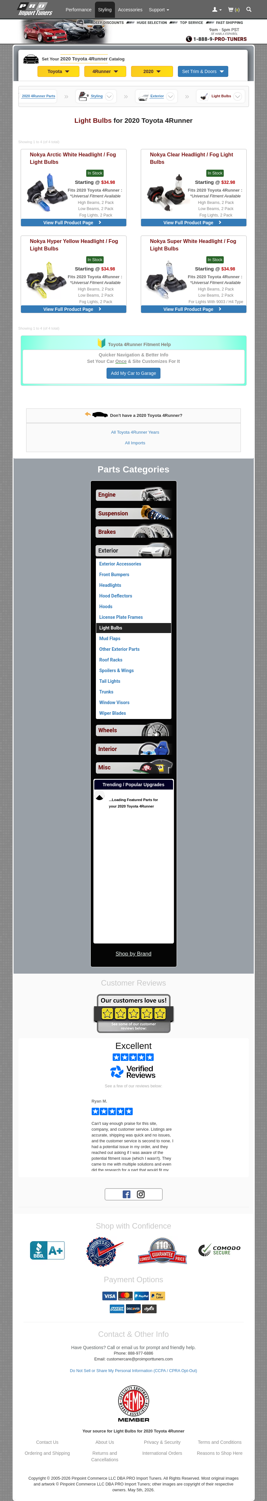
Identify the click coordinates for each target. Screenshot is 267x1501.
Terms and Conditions (219, 1442)
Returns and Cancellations (104, 1456)
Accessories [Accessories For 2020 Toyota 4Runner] (130, 9)
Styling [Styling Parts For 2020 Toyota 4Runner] (105, 9)
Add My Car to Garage (133, 373)
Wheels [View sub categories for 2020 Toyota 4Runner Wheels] (107, 730)
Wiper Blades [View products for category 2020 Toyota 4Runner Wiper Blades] (112, 713)
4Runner (105, 71)
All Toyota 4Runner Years (135, 432)
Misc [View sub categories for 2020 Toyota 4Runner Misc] (104, 767)
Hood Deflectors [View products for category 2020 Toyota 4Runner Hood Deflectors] (115, 595)
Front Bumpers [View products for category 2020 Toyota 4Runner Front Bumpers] (114, 574)
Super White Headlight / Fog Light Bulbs (193, 244)
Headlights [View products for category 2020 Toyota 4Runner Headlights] (110, 585)
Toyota (58, 71)
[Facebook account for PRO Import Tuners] (126, 1193)
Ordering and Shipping (47, 1453)
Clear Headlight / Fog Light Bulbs (191, 158)
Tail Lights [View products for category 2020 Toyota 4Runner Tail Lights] (109, 681)
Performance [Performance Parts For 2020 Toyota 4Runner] (79, 9)
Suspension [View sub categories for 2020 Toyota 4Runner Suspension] (113, 513)
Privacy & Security (162, 1442)
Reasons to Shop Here (220, 1453)
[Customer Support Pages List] (159, 10)
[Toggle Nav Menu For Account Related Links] (217, 10)
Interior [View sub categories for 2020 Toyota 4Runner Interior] (107, 749)
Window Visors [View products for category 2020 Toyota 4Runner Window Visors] (114, 702)
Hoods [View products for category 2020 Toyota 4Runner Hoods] (106, 606)
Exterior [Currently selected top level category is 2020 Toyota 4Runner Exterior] (108, 550)
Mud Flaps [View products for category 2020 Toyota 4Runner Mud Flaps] (109, 638)
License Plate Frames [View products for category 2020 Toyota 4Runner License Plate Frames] (121, 617)
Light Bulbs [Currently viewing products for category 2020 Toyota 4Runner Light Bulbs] (110, 627)
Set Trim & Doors (203, 71)
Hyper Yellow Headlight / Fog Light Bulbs (74, 244)
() (234, 10)
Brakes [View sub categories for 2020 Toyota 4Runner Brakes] (107, 532)
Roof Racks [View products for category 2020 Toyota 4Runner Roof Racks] (111, 659)
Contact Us (47, 1442)
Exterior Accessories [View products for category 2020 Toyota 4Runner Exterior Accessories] (120, 563)
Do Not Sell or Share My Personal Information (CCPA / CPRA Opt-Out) (133, 1371)
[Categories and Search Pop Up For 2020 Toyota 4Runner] (249, 10)
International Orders (162, 1453)
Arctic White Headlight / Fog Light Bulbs (73, 158)
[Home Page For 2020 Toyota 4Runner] (36, 8)
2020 (152, 71)
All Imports (135, 442)
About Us (105, 1442)
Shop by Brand (133, 954)
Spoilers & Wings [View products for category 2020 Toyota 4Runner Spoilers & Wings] (116, 670)
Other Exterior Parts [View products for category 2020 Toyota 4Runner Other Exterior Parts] (119, 649)
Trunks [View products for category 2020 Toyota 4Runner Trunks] (106, 691)
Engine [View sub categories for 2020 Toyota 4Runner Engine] (107, 495)
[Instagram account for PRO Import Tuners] (141, 1193)
